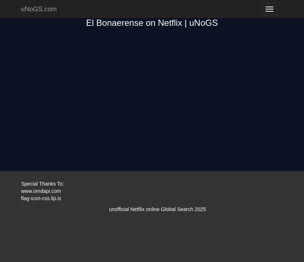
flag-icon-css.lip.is (41, 198)
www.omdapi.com (41, 191)
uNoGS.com (39, 9)
